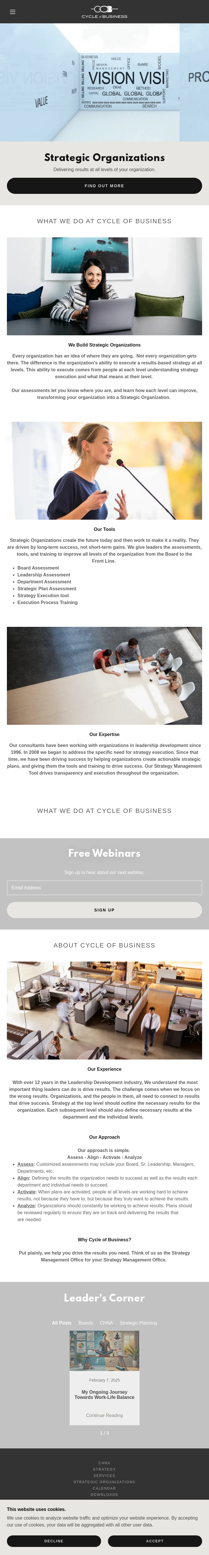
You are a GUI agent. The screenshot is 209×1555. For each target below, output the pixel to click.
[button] (16, 12)
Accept (155, 1541)
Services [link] (105, 1476)
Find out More (104, 186)
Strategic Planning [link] (138, 1323)
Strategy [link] (104, 1469)
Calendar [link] (104, 1488)
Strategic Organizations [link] (104, 1482)
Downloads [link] (105, 1495)
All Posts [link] (61, 1323)
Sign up (104, 910)
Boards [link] (85, 1323)
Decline (54, 1541)
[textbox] (104, 888)
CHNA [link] (106, 1323)
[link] (105, 12)
